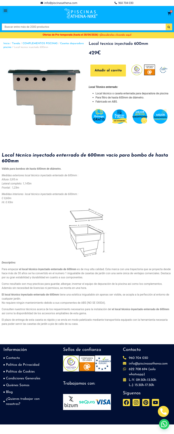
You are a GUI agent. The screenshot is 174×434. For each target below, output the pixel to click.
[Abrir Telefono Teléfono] (163, 411)
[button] (5, 10)
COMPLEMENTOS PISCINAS (40, 43)
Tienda (16, 43)
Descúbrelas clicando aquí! (116, 35)
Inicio (6, 43)
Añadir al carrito (108, 70)
